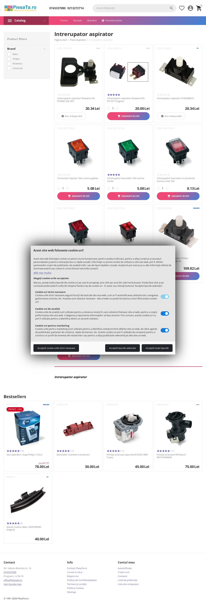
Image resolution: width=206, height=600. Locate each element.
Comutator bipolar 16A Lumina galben (77, 178)
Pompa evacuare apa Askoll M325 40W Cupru (127, 456)
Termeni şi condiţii (77, 584)
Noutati (77, 20)
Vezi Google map (13, 584)
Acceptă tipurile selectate (122, 348)
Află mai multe (42, 273)
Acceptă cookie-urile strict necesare (56, 348)
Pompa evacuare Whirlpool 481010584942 (171, 456)
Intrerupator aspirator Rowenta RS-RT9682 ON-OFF (76, 100)
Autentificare (125, 568)
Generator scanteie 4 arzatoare (73, 454)
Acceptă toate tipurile (157, 348)
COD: (60, 48)
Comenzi (122, 576)
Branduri (92, 20)
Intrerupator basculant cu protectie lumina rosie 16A (176, 180)
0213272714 (75, 8)
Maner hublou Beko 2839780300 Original (24, 528)
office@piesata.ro (13, 580)
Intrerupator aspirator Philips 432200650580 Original (172, 259)
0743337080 (57, 8)
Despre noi (73, 576)
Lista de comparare (128, 584)
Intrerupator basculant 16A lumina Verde (125, 180)
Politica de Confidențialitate (82, 580)
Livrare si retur (75, 572)
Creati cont (124, 572)
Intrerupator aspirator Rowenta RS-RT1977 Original (126, 100)
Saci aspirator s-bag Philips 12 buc (24, 454)
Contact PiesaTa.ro (77, 568)
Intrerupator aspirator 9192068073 (175, 98)
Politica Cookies (75, 588)
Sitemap (71, 592)
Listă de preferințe (127, 580)
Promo (64, 20)
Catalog (19, 20)
